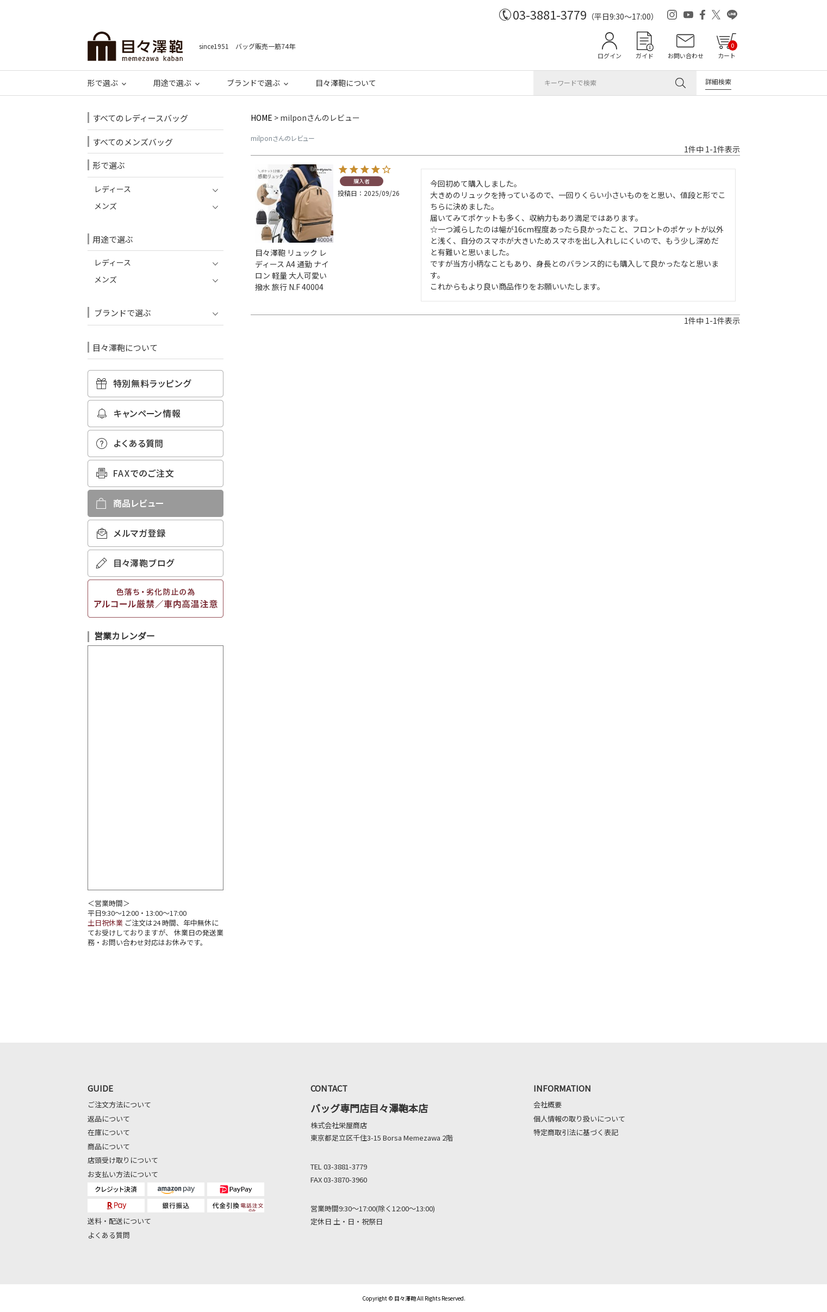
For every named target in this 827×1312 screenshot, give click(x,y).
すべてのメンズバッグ (132, 141)
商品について (109, 1146)
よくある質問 (109, 1235)
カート (727, 50)
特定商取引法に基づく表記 (575, 1132)
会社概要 (547, 1104)
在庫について (109, 1132)
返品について (109, 1118)
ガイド (645, 55)
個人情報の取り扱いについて (579, 1118)
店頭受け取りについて (123, 1160)
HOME (261, 117)
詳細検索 (718, 81)
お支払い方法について (123, 1174)
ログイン (609, 55)
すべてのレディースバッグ (140, 118)
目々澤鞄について (345, 82)
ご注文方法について (119, 1104)
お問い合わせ (686, 55)
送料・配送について (119, 1221)
